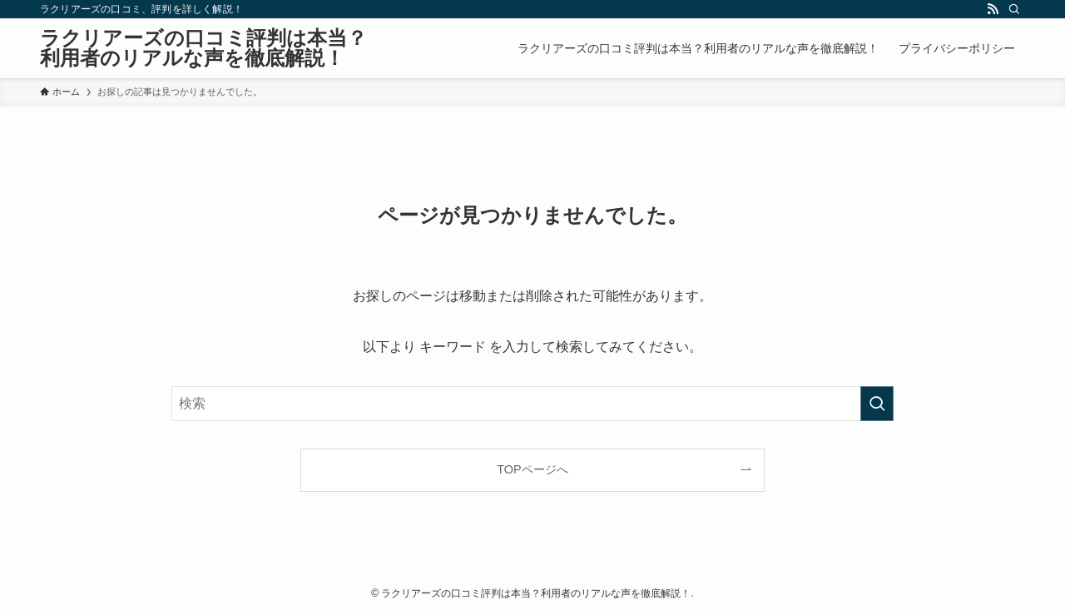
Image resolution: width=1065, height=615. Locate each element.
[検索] (1014, 9)
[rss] (992, 9)
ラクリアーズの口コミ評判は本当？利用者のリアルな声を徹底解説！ (203, 48)
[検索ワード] (532, 403)
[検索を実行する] (877, 403)
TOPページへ (532, 469)
